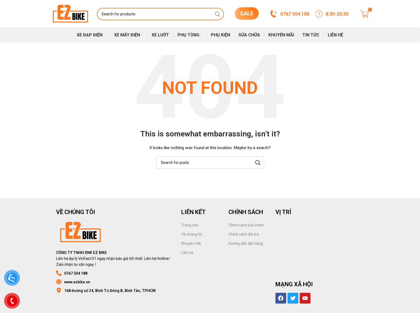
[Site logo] (70, 14)
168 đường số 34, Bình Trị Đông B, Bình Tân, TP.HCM (110, 290)
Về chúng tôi (191, 234)
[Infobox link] (289, 14)
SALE (246, 12)
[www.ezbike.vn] (59, 281)
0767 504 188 (75, 273)
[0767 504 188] (59, 273)
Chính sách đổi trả (243, 234)
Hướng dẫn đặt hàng (245, 243)
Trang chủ (189, 225)
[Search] (160, 14)
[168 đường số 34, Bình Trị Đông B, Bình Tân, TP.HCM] (59, 290)
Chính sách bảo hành (246, 225)
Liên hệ (187, 252)
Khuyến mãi (191, 243)
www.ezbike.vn (77, 282)
